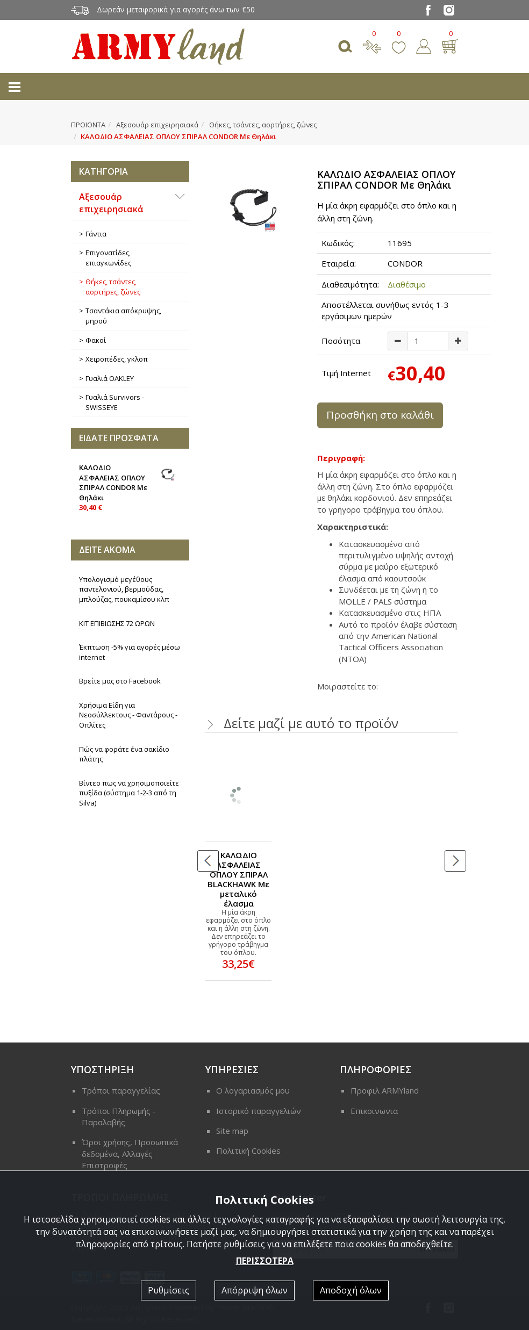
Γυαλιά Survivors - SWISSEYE (114, 402)
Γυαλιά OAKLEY (109, 378)
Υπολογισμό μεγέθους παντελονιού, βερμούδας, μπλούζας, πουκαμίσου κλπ (124, 589)
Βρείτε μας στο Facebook (120, 681)
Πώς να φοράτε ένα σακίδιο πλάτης (124, 754)
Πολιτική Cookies (248, 1150)
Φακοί (95, 340)
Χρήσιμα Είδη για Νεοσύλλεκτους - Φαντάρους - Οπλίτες (128, 715)
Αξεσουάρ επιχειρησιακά (157, 125)
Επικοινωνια (374, 1110)
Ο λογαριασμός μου (253, 1090)
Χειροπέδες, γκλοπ (116, 359)
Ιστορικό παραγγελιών (258, 1110)
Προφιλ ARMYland (385, 1090)
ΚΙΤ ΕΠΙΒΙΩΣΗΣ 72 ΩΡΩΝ (117, 623)
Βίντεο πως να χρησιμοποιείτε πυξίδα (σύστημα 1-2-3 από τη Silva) (129, 793)
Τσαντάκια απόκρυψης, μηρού (123, 316)
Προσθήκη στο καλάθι (380, 415)
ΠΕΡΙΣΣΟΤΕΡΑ (265, 1261)
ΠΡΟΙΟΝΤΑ (88, 125)
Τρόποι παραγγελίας (121, 1090)
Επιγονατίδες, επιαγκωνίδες (108, 258)
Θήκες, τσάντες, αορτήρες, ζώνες (263, 125)
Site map (232, 1130)
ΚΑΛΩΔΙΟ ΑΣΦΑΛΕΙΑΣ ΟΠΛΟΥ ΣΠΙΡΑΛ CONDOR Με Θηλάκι (130, 486)
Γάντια (95, 234)
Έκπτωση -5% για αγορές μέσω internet (129, 652)
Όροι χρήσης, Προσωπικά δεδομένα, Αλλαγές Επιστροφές (130, 1153)
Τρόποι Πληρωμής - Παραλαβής (119, 1116)
